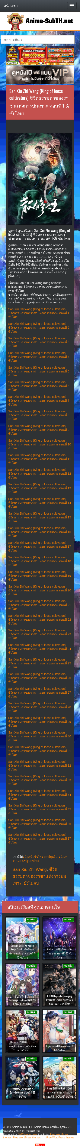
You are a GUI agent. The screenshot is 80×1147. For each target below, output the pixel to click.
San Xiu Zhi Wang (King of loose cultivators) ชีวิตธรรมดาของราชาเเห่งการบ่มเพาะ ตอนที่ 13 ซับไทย (39, 488)
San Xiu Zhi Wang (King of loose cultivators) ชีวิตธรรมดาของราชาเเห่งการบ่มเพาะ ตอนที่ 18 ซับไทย (39, 561)
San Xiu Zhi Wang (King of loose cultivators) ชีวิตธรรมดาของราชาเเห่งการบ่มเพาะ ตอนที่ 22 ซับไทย (39, 619)
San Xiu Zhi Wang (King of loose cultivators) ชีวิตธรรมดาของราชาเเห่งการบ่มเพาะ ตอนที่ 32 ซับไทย (39, 765)
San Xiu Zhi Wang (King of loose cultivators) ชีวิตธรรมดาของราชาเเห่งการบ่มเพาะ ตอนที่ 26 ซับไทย (39, 678)
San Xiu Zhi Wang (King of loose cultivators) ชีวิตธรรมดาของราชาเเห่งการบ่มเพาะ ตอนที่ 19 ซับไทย (39, 575)
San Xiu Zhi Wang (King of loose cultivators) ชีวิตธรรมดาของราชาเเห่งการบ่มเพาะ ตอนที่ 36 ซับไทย (39, 823)
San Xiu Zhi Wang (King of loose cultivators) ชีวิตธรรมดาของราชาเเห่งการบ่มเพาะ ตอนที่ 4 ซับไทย (39, 356)
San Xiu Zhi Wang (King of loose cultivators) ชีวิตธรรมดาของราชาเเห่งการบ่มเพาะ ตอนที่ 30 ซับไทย (39, 736)
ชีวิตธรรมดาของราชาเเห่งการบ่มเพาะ (39, 876)
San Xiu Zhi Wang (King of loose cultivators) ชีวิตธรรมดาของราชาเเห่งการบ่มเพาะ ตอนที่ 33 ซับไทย (39, 780)
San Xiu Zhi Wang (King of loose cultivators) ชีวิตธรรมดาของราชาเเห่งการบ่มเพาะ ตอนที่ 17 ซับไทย (39, 546)
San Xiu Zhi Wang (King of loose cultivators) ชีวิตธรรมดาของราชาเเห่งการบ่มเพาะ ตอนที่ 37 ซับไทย (39, 838)
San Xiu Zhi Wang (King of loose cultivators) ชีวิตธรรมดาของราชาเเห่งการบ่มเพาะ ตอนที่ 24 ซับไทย (39, 648)
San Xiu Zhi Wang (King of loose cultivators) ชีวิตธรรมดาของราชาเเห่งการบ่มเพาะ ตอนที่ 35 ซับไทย (39, 809)
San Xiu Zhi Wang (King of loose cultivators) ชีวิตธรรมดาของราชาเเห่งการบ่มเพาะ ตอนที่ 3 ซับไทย (39, 342)
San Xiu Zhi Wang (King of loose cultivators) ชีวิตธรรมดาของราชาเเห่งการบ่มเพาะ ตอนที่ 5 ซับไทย (39, 371)
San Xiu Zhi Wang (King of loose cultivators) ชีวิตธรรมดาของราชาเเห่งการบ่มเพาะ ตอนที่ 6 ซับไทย (39, 386)
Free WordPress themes (27, 1137)
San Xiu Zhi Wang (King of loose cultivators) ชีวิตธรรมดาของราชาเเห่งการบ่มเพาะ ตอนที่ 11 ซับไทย (39, 459)
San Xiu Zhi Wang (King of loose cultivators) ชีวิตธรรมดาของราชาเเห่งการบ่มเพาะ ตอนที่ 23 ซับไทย (39, 634)
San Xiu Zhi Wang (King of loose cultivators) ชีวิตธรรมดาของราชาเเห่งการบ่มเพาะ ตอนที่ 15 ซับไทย (39, 517)
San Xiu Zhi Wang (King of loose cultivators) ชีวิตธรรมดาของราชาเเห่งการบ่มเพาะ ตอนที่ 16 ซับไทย (39, 532)
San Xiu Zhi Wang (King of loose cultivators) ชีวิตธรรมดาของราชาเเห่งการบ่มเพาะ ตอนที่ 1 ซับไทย (39, 313)
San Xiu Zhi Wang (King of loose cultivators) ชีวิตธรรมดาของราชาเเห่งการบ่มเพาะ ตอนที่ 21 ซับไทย (39, 605)
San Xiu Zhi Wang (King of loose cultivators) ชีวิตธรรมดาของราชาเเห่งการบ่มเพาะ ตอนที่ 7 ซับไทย (39, 400)
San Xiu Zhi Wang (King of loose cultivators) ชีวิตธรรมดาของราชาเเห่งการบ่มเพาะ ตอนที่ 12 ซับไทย (39, 473)
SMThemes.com (27, 1134)
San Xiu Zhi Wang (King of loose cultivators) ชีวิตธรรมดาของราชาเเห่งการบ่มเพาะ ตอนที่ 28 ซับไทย (39, 707)
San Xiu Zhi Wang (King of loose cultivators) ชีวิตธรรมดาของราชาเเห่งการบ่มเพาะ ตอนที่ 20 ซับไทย (39, 590)
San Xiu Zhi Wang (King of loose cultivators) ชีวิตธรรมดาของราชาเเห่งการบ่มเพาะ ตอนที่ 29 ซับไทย (39, 721)
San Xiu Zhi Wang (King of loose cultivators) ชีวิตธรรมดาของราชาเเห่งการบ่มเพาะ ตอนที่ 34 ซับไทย (39, 794)
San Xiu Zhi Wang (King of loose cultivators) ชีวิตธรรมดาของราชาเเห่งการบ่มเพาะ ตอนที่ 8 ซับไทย (39, 415)
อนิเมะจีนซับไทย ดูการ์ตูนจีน (40, 856)
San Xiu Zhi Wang (30, 869)
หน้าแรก (10, 5)
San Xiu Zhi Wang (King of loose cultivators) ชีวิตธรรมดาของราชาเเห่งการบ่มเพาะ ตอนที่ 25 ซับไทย (39, 663)
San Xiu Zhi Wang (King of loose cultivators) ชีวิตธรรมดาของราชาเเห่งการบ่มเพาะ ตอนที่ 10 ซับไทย (39, 444)
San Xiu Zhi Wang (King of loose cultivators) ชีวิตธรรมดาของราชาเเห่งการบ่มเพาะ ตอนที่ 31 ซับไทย (39, 751)
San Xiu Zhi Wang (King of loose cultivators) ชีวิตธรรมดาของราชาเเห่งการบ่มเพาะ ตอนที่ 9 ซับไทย (39, 429)
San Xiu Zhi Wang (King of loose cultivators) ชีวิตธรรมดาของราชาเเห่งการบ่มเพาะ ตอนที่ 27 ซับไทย (39, 692)
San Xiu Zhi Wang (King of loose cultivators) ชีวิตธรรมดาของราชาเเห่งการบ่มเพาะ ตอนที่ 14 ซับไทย (39, 502)
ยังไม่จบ (31, 883)
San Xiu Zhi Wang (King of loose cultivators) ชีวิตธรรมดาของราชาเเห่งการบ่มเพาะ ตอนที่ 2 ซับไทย (39, 327)
